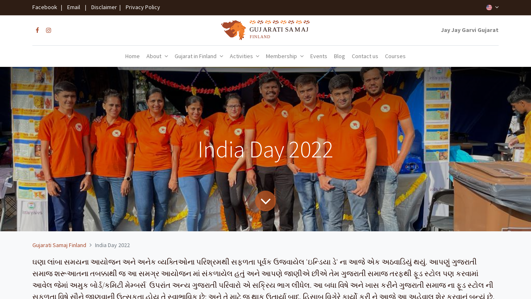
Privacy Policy (141, 7)
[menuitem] (132, 56)
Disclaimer (103, 7)
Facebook (46, 7)
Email (73, 7)
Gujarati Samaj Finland (59, 245)
